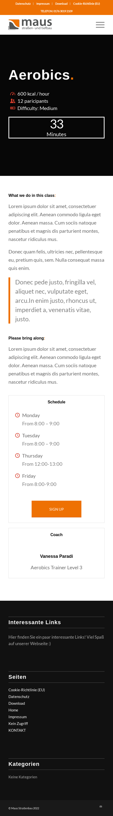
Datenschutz (23, 3)
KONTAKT (17, 730)
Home (13, 710)
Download (61, 3)
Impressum (43, 3)
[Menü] (98, 25)
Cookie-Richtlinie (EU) (86, 3)
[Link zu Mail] (101, 806)
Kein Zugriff (18, 723)
